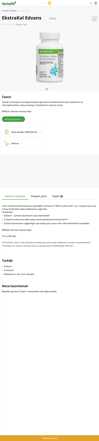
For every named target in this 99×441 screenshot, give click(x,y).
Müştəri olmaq (49, 438)
